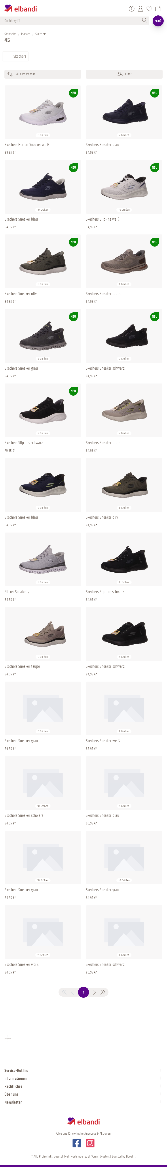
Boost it (131, 1156)
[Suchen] (144, 21)
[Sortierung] (50, 74)
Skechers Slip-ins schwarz (24, 442)
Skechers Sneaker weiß (103, 740)
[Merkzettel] (149, 8)
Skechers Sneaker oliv (21, 293)
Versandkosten (100, 1156)
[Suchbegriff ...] (72, 21)
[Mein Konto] (140, 8)
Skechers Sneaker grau (21, 368)
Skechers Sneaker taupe (103, 293)
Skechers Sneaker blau (102, 144)
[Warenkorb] (158, 8)
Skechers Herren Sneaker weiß (27, 144)
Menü (158, 21)
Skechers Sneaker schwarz (105, 368)
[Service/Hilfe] (131, 8)
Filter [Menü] (124, 74)
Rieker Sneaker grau (19, 591)
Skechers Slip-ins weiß (103, 219)
